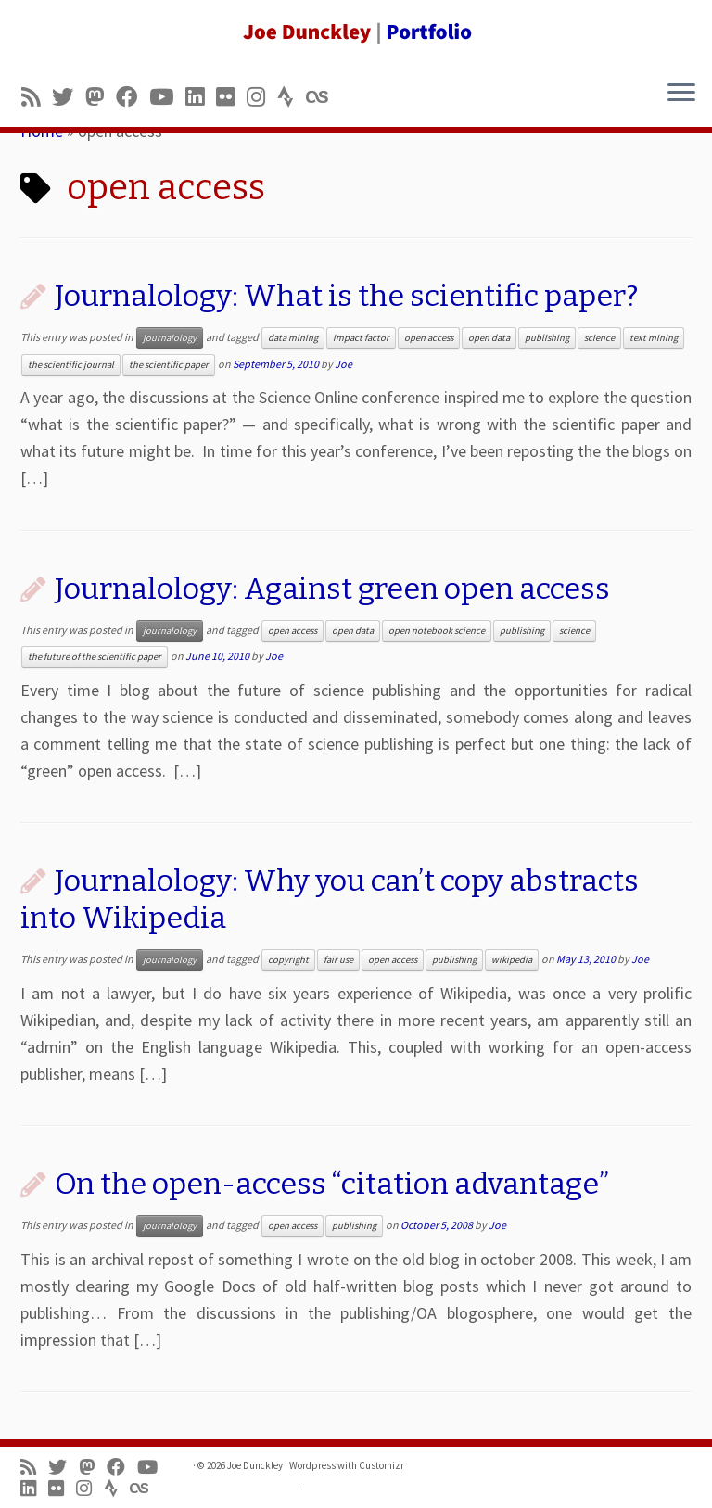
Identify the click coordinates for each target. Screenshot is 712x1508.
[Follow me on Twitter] (68, 96)
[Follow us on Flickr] (231, 96)
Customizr (381, 1465)
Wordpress (312, 1465)
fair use (338, 960)
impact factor (361, 338)
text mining (653, 338)
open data (489, 338)
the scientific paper (169, 365)
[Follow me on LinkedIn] (200, 96)
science (599, 338)
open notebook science (436, 631)
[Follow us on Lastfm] (322, 96)
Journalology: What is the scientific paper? (346, 295)
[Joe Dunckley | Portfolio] (356, 32)
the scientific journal (71, 365)
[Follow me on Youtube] (167, 96)
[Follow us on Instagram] (262, 96)
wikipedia (511, 960)
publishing (547, 338)
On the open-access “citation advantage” (332, 1183)
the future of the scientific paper (94, 657)
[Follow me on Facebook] (132, 96)
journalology (170, 338)
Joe (343, 364)
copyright (288, 960)
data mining (293, 338)
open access (428, 338)
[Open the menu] (681, 94)
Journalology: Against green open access (332, 588)
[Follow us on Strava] (291, 96)
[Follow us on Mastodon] (100, 96)
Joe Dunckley (255, 1465)
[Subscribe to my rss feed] (36, 96)
